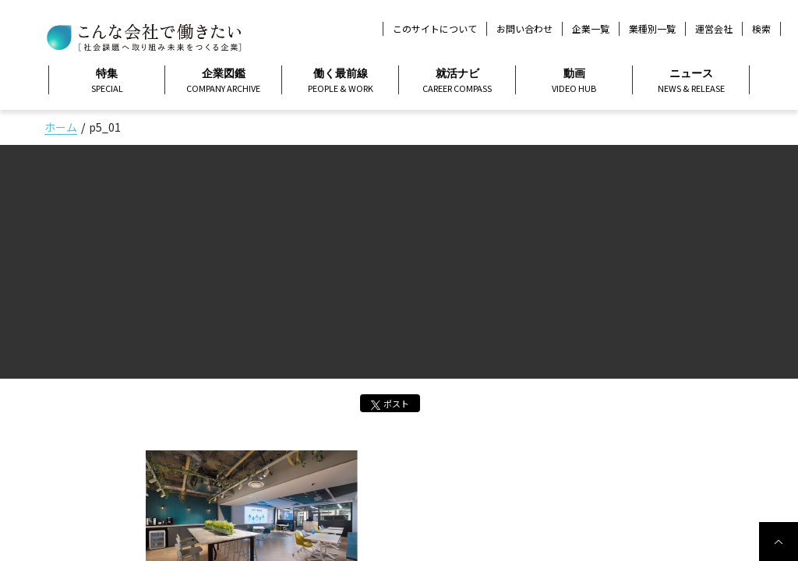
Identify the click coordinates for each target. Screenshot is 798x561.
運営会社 (714, 28)
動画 (574, 81)
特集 (106, 81)
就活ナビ (457, 81)
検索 (761, 29)
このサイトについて (435, 28)
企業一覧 (590, 28)
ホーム (60, 127)
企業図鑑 (223, 81)
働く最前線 (340, 81)
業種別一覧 (652, 28)
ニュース (691, 81)
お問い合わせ (524, 28)
